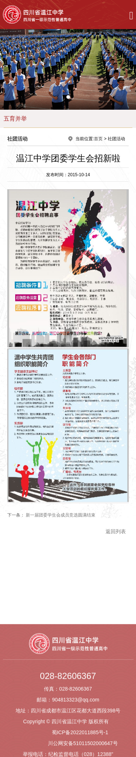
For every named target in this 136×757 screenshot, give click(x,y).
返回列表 (116, 532)
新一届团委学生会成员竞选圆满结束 (60, 516)
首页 (98, 138)
